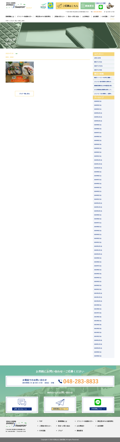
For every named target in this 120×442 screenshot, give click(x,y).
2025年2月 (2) (97, 152)
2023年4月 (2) (97, 230)
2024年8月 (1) (97, 175)
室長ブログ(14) (98, 62)
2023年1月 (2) (97, 242)
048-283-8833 (98, 12)
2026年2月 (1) (97, 109)
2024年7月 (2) (97, 179)
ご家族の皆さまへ (59, 16)
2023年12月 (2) (98, 203)
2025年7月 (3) (97, 132)
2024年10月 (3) (98, 168)
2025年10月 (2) (98, 121)
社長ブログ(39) (98, 70)
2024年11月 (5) (98, 164)
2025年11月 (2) (98, 117)
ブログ (112, 16)
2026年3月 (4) (97, 105)
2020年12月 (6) (98, 340)
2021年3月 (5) (97, 328)
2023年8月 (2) (97, 219)
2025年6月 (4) (97, 136)
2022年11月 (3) (98, 250)
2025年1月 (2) (97, 156)
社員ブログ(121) (98, 66)
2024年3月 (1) (97, 191)
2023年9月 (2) (97, 215)
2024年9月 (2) (97, 171)
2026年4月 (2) (97, 101)
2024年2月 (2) (97, 195)
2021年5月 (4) (97, 320)
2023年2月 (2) (97, 238)
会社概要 (96, 16)
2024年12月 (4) (98, 160)
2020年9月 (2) (97, 352)
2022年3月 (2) (97, 281)
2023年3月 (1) (97, 234)
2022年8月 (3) (97, 262)
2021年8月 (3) (97, 309)
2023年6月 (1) (97, 226)
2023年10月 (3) (98, 211)
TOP (7, 20)
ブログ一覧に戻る (24, 93)
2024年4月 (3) (97, 187)
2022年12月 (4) (98, 246)
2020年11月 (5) (98, 344)
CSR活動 (104, 16)
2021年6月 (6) (97, 316)
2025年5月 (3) (97, 140)
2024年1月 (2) (97, 199)
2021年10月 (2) (98, 301)
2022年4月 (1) (97, 277)
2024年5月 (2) (97, 183)
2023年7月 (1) (97, 222)
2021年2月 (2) (97, 332)
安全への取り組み (73, 16)
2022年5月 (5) (97, 273)
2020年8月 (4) (97, 356)
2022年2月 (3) (97, 285)
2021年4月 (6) (97, 324)
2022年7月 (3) (97, 266)
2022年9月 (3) (97, 258)
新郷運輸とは (10, 16)
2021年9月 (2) (97, 305)
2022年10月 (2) (98, 254)
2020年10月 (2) (98, 348)
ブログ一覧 (13, 20)
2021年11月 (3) (98, 297)
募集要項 (79, 430)
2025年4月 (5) (97, 144)
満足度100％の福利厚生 (43, 16)
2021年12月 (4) (98, 293)
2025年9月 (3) (97, 124)
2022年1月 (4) (97, 289)
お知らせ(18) (97, 58)
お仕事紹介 (86, 16)
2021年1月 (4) (97, 336)
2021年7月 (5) (97, 313)
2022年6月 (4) (97, 269)
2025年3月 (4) (97, 148)
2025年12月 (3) (98, 113)
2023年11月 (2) (98, 207)
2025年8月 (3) (97, 128)
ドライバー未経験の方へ (24, 16)
